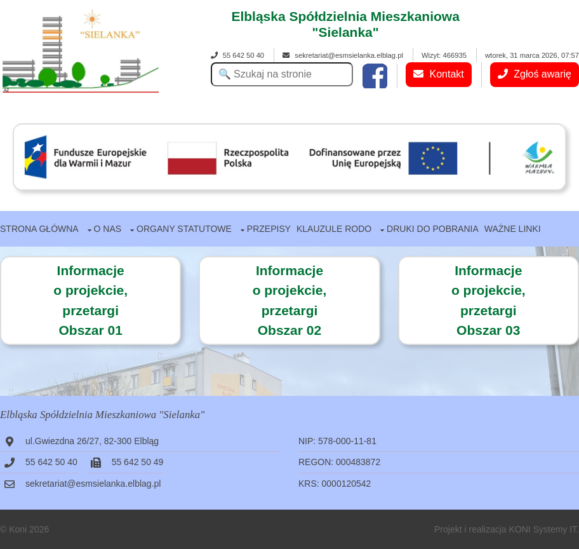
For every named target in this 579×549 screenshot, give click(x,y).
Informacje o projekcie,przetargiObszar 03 (488, 300)
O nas (108, 229)
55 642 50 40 (237, 55)
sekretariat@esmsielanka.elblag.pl (343, 55)
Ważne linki (512, 229)
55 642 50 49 (138, 462)
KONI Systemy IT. (544, 529)
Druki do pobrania (433, 229)
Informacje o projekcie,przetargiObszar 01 (90, 300)
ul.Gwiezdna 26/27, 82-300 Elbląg (92, 441)
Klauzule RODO (333, 229)
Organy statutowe (184, 229)
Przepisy (269, 229)
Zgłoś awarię (534, 74)
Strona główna (39, 229)
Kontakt (438, 74)
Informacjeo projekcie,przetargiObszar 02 (290, 300)
